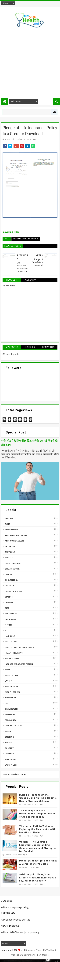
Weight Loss (11, 765)
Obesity (9, 703)
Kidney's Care (11, 675)
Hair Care (10, 636)
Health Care (11, 641)
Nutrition (10, 697)
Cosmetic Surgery (14, 591)
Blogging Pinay (33, 950)
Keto (7, 669)
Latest (8, 681)
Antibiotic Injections (16, 535)
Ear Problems (12, 613)
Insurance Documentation (25, 239)
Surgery (9, 748)
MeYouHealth (50, 950)
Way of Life (10, 759)
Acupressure (11, 529)
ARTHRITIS (10, 546)
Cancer (8, 574)
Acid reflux (10, 518)
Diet (7, 608)
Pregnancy (10, 720)
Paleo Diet (10, 714)
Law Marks (43, 955)
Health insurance (14, 653)
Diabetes (9, 597)
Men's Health (11, 686)
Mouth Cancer (12, 692)
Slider (8, 731)
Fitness (8, 625)
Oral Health (11, 709)
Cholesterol (11, 580)
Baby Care (10, 552)
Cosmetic (9, 585)
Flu (6, 630)
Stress (8, 742)
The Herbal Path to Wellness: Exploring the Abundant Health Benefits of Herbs (37, 829)
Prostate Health (13, 725)
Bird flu (9, 557)
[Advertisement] (30, 62)
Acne (7, 524)
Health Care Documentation (20, 647)
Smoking (9, 737)
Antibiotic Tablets (14, 541)
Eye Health (10, 619)
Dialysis (9, 602)
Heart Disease (12, 658)
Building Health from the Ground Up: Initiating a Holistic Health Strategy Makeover (38, 798)
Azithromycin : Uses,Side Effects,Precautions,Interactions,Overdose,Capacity (37, 877)
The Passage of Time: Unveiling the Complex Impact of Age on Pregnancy (37, 813)
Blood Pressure (13, 563)
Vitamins (9, 753)
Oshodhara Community (23, 955)
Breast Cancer (12, 569)
